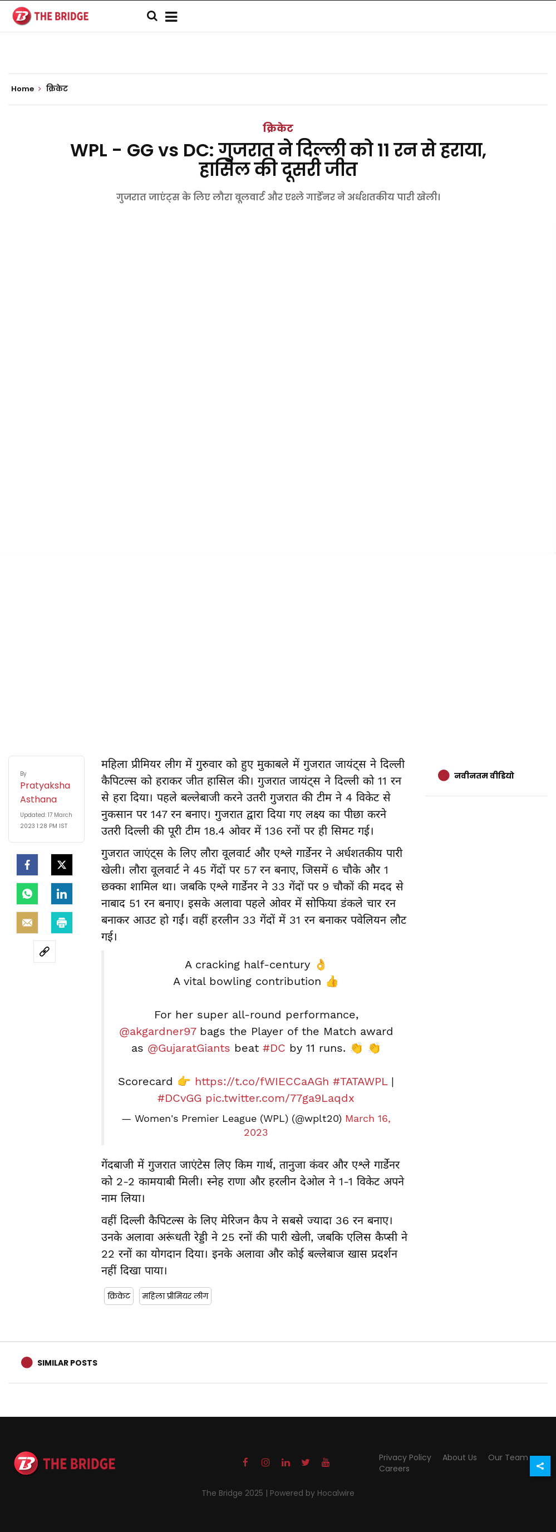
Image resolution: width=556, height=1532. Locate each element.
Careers (394, 1468)
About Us (459, 1457)
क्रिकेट (278, 128)
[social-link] (44, 951)
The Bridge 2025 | (235, 1493)
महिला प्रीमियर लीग (175, 1296)
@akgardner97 (157, 1031)
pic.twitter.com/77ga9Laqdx (280, 1098)
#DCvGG (179, 1098)
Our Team (508, 1457)
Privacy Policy (405, 1457)
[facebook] (27, 865)
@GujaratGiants (188, 1048)
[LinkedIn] (62, 894)
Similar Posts (67, 1362)
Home (26, 89)
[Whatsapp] (27, 894)
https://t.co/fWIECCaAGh (262, 1081)
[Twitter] (62, 865)
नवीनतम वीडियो (484, 775)
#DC (274, 1048)
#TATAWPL (360, 1081)
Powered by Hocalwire (312, 1493)
